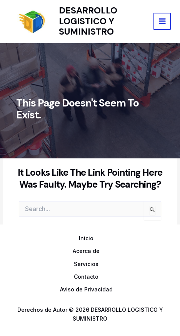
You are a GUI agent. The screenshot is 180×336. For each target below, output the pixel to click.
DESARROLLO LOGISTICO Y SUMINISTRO (88, 21)
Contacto (86, 276)
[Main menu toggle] (162, 21)
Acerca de (86, 251)
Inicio (86, 238)
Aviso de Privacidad (86, 289)
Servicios (86, 264)
